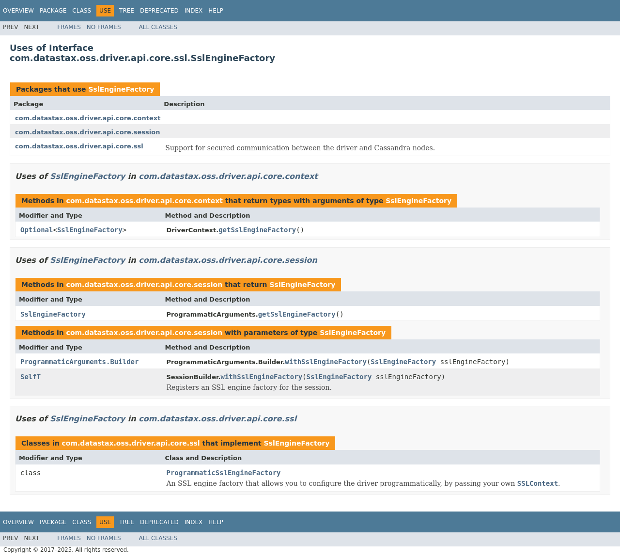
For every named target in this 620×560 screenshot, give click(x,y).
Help (215, 10)
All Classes (158, 27)
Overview (18, 10)
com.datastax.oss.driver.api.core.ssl (79, 146)
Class (81, 10)
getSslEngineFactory (257, 230)
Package (53, 10)
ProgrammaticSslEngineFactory (224, 473)
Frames (69, 27)
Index (194, 10)
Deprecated (159, 10)
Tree (126, 10)
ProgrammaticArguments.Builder (79, 362)
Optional (36, 230)
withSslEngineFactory (326, 362)
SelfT (30, 377)
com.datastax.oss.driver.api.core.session (87, 132)
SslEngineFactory (121, 89)
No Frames (104, 27)
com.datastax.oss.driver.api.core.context (87, 118)
